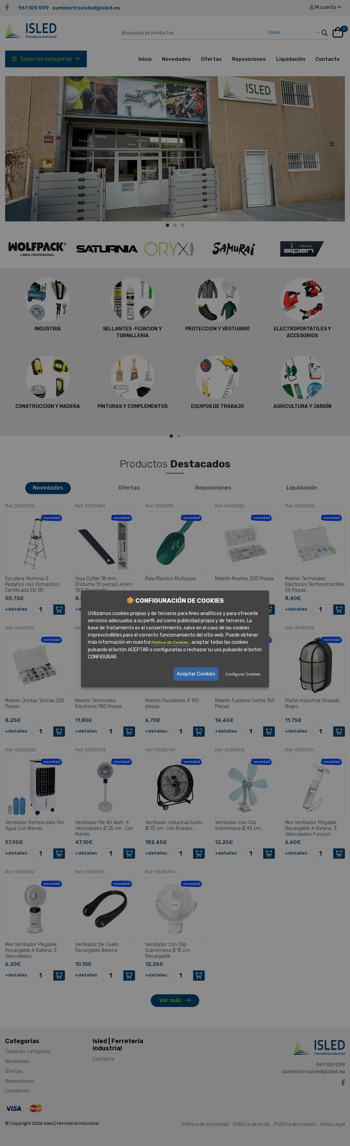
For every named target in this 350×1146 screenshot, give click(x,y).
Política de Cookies (170, 642)
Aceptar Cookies (196, 674)
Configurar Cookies (242, 674)
